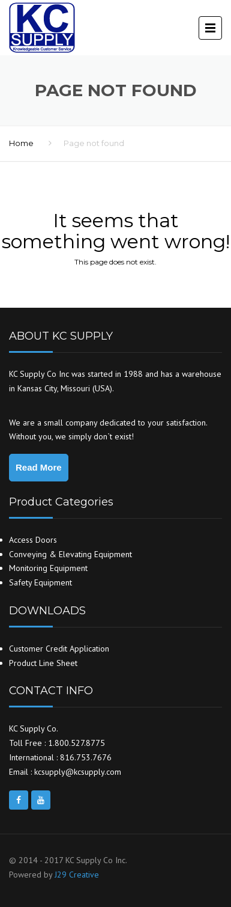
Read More (39, 467)
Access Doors (33, 539)
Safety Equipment (40, 582)
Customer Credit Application (59, 648)
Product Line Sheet (43, 663)
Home (21, 143)
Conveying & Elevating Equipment (70, 554)
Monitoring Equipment (48, 568)
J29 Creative (77, 874)
